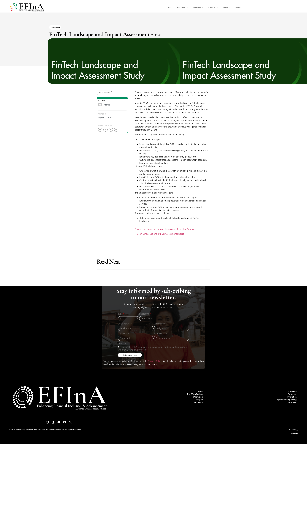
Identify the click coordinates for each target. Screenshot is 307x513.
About (170, 7)
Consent (122, 344)
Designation (159, 324)
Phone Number (161, 334)
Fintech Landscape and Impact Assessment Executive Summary (165, 229)
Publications (55, 27)
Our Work (182, 7)
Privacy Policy (154, 361)
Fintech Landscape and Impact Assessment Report (159, 234)
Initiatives (198, 7)
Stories (238, 7)
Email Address (125, 324)
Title (120, 314)
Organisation (124, 334)
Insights (213, 7)
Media (227, 7)
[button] (100, 130)
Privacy (294, 434)
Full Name (144, 314)
